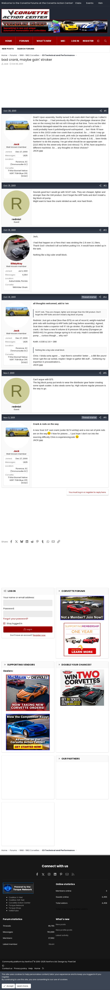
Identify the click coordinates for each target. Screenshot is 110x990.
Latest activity (62, 934)
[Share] (101, 111)
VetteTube (14, 910)
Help (30, 968)
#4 (105, 297)
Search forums (25, 48)
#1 (105, 110)
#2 (105, 185)
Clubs (78, 3)
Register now (39, 635)
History (102, 3)
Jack (6, 63)
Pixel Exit (72, 961)
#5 (105, 373)
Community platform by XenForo (29, 961)
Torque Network (16, 905)
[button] (54, 40)
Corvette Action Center (19, 902)
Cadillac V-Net (16, 897)
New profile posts (64, 929)
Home (8, 40)
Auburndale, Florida (18, 281)
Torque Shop (15, 908)
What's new (44, 40)
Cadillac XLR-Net (16, 900)
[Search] (105, 40)
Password (8, 608)
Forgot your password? (15, 618)
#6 (105, 417)
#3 (105, 230)
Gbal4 (51, 944)
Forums (24, 40)
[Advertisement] (55, 87)
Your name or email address (18, 597)
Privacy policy (20, 968)
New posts (8, 48)
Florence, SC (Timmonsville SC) (19, 163)
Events (89, 3)
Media (64, 40)
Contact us (7, 968)
